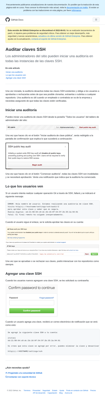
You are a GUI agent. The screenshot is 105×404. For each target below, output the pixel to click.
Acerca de (68, 393)
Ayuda (61, 390)
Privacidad (36, 390)
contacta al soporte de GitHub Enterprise (48, 39)
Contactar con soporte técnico (20, 377)
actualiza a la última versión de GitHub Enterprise (59, 36)
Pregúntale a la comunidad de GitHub (23, 373)
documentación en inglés (77, 7)
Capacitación (52, 393)
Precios (93, 390)
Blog (61, 393)
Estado (54, 390)
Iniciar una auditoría (14, 72)
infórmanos (76, 10)
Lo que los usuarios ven (16, 75)
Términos (27, 390)
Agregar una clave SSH (16, 78)
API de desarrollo (39, 393)
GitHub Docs (17, 20)
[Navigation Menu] (96, 19)
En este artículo (12, 68)
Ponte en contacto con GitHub (77, 390)
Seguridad (46, 390)
